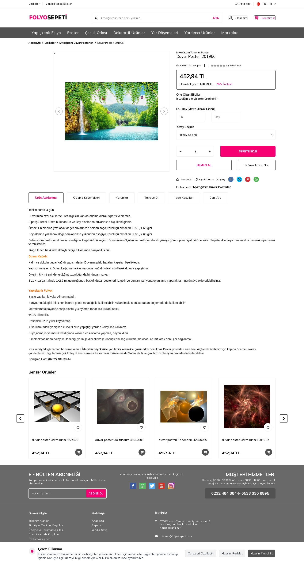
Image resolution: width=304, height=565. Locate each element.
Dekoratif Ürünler (129, 32)
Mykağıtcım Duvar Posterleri (76, 42)
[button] (60, 111)
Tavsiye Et (184, 179)
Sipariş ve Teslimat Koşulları (45, 525)
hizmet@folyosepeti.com (176, 536)
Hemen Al (204, 165)
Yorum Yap (235, 65)
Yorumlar (122, 198)
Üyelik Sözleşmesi (39, 539)
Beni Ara (215, 198)
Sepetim (97, 525)
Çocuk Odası (96, 32)
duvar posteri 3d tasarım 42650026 (183, 440)
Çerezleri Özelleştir (201, 553)
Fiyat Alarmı (204, 179)
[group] (111, 111)
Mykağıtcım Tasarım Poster (192, 52)
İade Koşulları (184, 198)
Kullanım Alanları (38, 520)
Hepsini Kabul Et (262, 553)
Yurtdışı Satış (99, 529)
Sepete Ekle (248, 151)
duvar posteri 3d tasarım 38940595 (119, 440)
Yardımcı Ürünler (200, 32)
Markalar (33, 3)
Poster (73, 32)
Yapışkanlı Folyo (46, 32)
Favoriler (242, 3)
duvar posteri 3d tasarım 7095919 (245, 440)
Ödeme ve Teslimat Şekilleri (45, 529)
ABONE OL (95, 493)
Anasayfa (34, 42)
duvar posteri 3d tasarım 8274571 (55, 440)
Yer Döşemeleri (164, 32)
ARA (208, 18)
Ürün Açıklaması (46, 198)
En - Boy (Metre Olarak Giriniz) (195, 109)
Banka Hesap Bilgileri (59, 3)
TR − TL (266, 4)
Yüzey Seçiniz (185, 127)
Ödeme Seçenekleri (86, 198)
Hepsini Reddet (232, 553)
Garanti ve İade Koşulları (43, 534)
